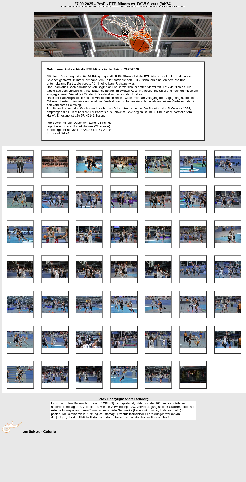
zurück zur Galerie (29, 432)
